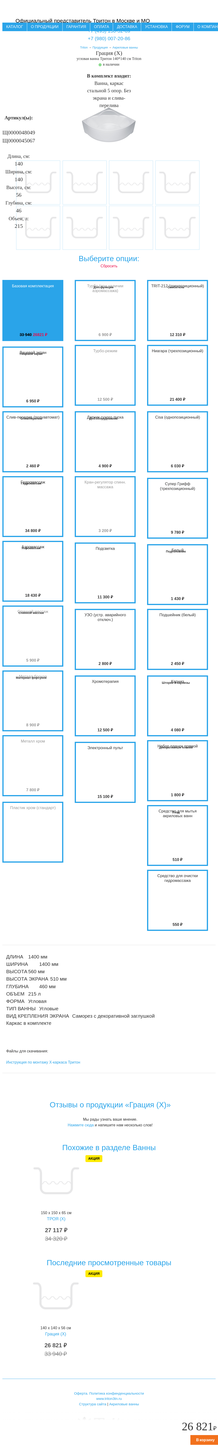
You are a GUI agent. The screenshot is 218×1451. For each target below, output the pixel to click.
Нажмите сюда (81, 1125)
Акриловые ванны (125, 47)
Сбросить (108, 266)
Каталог (14, 27)
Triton (84, 47)
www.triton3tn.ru (109, 1399)
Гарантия (76, 27)
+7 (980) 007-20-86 (109, 38)
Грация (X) (55, 1334)
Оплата (101, 27)
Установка (156, 27)
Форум (182, 27)
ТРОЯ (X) (56, 1218)
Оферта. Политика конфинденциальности (109, 1393)
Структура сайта (92, 1404)
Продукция (100, 47)
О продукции (45, 27)
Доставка (127, 27)
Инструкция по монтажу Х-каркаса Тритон (43, 1062)
